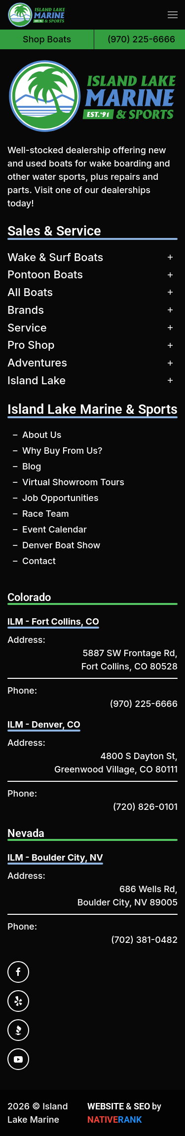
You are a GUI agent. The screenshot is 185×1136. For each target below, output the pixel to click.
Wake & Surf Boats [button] (55, 257)
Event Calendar (54, 529)
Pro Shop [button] (31, 344)
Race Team (45, 513)
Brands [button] (25, 309)
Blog (31, 466)
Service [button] (27, 327)
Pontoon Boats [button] (45, 274)
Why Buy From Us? (62, 450)
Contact (39, 561)
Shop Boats (47, 39)
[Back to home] (36, 15)
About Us (42, 435)
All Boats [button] (30, 292)
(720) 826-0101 (145, 807)
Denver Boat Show (61, 545)
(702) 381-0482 (144, 940)
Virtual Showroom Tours (73, 482)
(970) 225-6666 (144, 704)
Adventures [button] (37, 362)
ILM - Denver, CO (43, 724)
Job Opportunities (60, 498)
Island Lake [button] (36, 380)
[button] (173, 14)
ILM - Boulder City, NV (55, 857)
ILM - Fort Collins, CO (53, 621)
